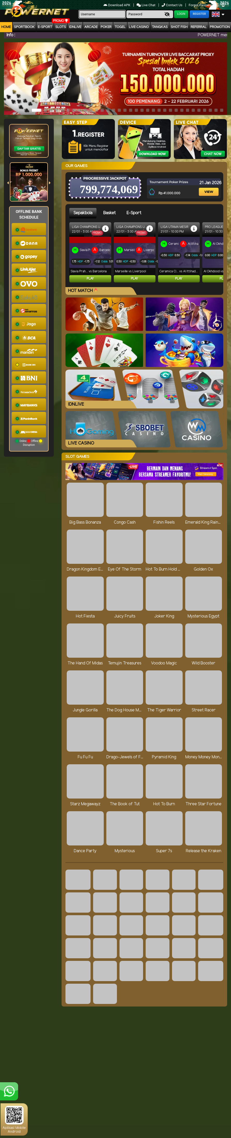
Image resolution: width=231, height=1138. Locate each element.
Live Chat (146, 5)
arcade (91, 27)
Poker (106, 27)
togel (120, 27)
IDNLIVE (75, 27)
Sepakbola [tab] (82, 213)
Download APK (117, 5)
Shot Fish (179, 27)
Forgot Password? (203, 5)
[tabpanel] (146, 254)
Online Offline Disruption (29, 442)
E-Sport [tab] (133, 213)
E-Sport (45, 27)
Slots (60, 27)
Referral (199, 27)
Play (90, 279)
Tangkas (160, 27)
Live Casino (139, 27)
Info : (10, 35)
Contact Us (172, 5)
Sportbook (24, 27)
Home (6, 27)
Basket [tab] (109, 213)
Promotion (220, 27)
